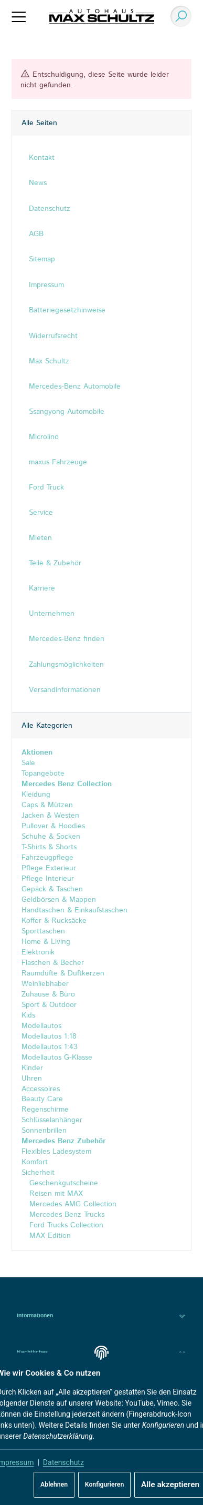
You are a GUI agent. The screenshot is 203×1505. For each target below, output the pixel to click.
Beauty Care (42, 1099)
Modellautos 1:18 (49, 1036)
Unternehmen (51, 613)
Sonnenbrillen (44, 1131)
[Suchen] (178, 16)
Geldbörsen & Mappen (59, 899)
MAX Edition (49, 1236)
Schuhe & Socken (51, 836)
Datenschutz (63, 1462)
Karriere (42, 588)
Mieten (40, 538)
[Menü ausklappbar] (18, 16)
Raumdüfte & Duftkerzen (63, 973)
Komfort (35, 1162)
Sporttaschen (43, 931)
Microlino (44, 437)
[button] (101, 1316)
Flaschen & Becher (53, 963)
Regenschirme (45, 1110)
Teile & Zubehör (55, 563)
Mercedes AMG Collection (71, 1204)
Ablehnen (54, 1484)
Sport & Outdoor (49, 1005)
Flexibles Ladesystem (56, 1152)
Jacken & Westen (50, 815)
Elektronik (38, 952)
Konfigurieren (104, 1484)
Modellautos (41, 1026)
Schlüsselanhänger (52, 1120)
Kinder (32, 1068)
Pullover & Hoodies (53, 826)
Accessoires (41, 1089)
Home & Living (46, 942)
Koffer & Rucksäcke (54, 921)
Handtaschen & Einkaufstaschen (74, 910)
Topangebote (43, 773)
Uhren (32, 1078)
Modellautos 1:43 (50, 1047)
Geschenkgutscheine (62, 1183)
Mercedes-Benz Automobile (75, 386)
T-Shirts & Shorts (49, 847)
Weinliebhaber (45, 984)
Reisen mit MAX (55, 1194)
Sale (28, 763)
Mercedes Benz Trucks (65, 1215)
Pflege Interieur (48, 878)
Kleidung (36, 794)
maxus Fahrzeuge (58, 462)
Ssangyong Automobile (66, 411)
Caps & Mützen (47, 805)
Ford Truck (46, 487)
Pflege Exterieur (49, 868)
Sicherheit (38, 1173)
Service (41, 512)
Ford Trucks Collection (65, 1226)
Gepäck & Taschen (52, 889)
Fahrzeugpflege (47, 857)
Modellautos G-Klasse (57, 1057)
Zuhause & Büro (48, 994)
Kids (28, 1015)
